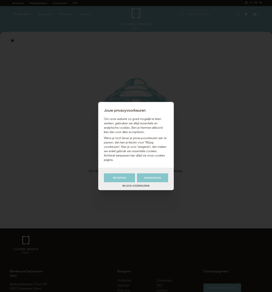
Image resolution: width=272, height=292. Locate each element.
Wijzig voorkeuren (136, 185)
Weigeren (119, 177)
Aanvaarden (152, 177)
